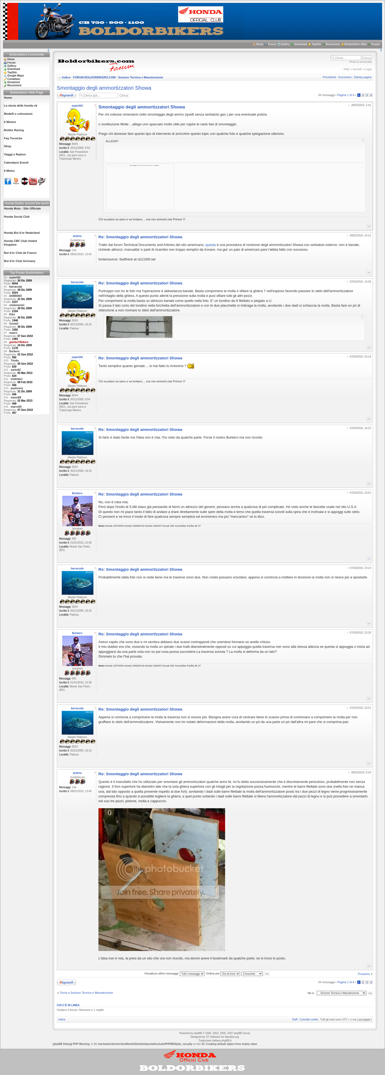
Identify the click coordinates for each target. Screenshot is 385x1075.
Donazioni (13, 82)
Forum (272, 44)
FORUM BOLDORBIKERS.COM (94, 77)
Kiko (12, 314)
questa (210, 245)
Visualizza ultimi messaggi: (174, 973)
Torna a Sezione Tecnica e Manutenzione (86, 992)
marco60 (16, 406)
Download (300, 44)
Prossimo (364, 974)
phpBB (198, 1033)
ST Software (213, 1036)
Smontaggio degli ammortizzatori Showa (104, 88)
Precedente (329, 77)
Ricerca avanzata (360, 61)
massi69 (16, 397)
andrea (77, 236)
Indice (66, 77)
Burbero (14, 351)
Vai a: (310, 993)
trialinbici (16, 379)
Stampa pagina (363, 77)
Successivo (345, 77)
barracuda (15, 286)
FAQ (347, 69)
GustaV (13, 323)
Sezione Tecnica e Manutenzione (140, 77)
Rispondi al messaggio (66, 95)
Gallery (285, 44)
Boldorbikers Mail (355, 44)
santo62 (16, 369)
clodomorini (16, 305)
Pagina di (345, 95)
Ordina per (223, 973)
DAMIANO (15, 295)
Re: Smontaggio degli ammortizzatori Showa (140, 237)
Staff (294, 1019)
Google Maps (15, 75)
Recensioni (333, 44)
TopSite (316, 44)
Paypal (375, 44)
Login (368, 69)
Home (259, 44)
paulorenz (17, 388)
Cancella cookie (309, 1019)
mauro (13, 332)
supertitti (15, 277)
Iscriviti (357, 69)
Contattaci (13, 79)
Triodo (15, 360)
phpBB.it (226, 1040)
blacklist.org (232, 1036)
